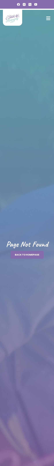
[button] (47, 18)
